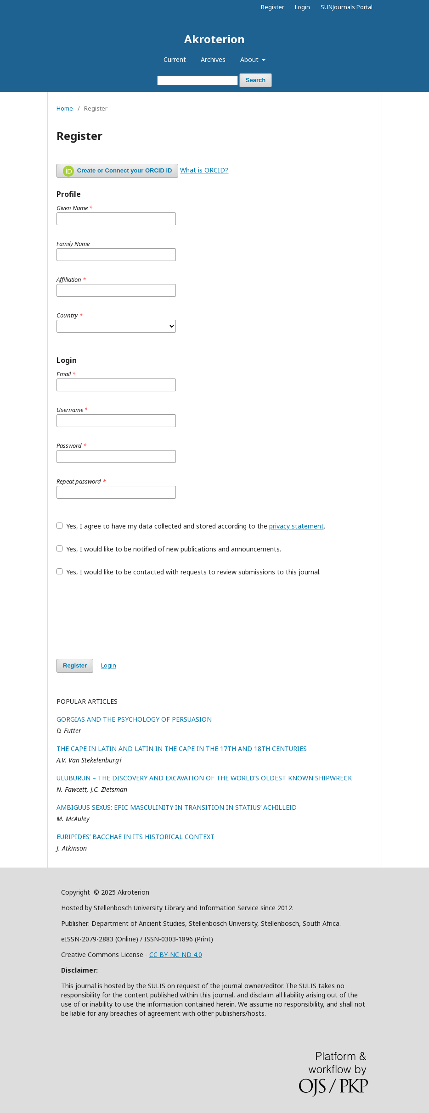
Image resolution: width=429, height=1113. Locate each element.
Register (272, 7)
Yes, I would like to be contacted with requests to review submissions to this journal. (188, 572)
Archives (213, 59)
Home (64, 108)
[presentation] (126, 617)
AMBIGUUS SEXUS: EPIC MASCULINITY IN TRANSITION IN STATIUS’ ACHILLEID (176, 807)
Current (175, 59)
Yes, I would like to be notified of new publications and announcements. (168, 549)
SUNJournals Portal (347, 7)
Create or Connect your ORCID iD (117, 171)
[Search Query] (197, 80)
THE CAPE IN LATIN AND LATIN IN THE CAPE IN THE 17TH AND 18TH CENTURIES (181, 748)
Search (255, 80)
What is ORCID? (204, 170)
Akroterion (214, 38)
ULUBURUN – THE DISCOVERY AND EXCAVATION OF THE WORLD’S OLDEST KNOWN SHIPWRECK (204, 778)
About (250, 59)
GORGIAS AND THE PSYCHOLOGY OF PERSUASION (134, 719)
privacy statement (296, 526)
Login (302, 7)
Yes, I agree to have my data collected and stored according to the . (190, 526)
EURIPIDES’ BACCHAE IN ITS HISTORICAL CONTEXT (135, 836)
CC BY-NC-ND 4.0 (175, 954)
